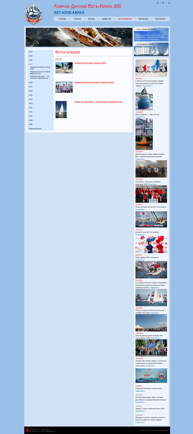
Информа (50, 431)
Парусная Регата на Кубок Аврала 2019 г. (40, 72)
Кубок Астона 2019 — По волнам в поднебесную (39, 77)
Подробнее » (147, 86)
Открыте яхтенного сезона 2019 (90, 63)
